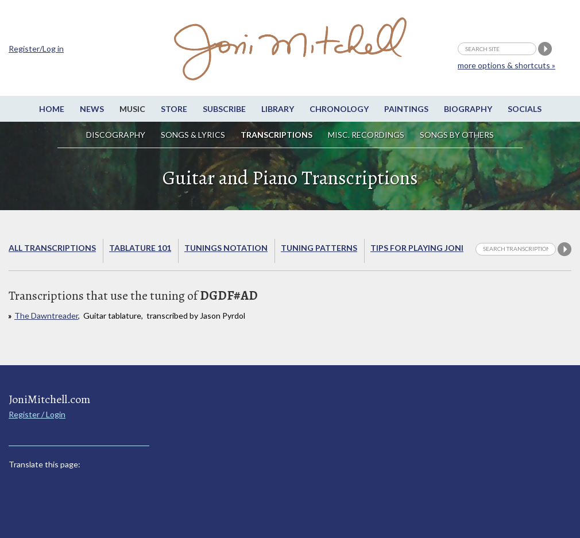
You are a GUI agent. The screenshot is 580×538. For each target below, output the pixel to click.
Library (277, 109)
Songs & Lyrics (193, 135)
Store (174, 109)
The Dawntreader (46, 315)
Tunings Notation (226, 248)
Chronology (339, 109)
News (92, 109)
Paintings (406, 109)
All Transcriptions (52, 248)
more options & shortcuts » (506, 65)
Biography (468, 109)
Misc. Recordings (367, 135)
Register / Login (37, 414)
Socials (525, 109)
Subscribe (224, 109)
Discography (115, 135)
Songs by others (457, 135)
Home (51, 109)
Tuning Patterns (319, 248)
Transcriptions (276, 135)
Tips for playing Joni (416, 248)
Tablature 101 (140, 248)
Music (132, 109)
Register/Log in (36, 48)
